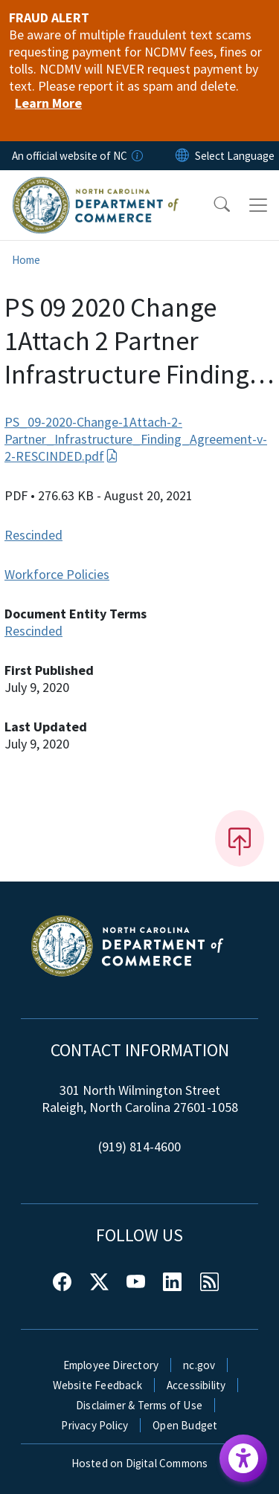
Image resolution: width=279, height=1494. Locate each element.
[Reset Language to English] (182, 155)
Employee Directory (111, 1365)
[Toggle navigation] (258, 205)
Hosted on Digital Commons (139, 1463)
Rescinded (33, 534)
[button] (212, 205)
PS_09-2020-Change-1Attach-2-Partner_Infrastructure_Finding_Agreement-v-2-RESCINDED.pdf (135, 439)
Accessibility (196, 1385)
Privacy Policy (94, 1425)
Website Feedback (97, 1385)
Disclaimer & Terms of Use (139, 1405)
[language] (235, 156)
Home (26, 260)
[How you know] (136, 156)
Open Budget (185, 1425)
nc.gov (199, 1365)
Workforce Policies (56, 574)
